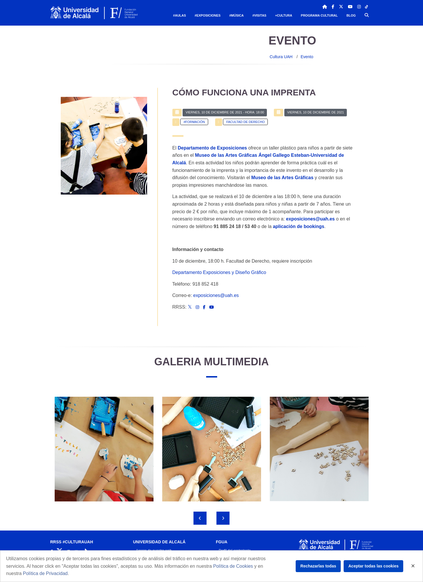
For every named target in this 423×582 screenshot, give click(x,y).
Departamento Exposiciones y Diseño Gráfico (219, 272)
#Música (236, 15)
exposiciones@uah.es (216, 295)
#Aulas (179, 15)
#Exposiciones (208, 15)
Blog (351, 15)
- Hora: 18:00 (224, 112)
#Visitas (259, 15)
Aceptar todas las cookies (373, 566)
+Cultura (283, 15)
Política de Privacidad (45, 573)
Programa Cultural (319, 15)
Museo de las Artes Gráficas (282, 177)
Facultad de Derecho (245, 122)
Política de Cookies (233, 566)
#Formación (194, 122)
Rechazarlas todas (318, 566)
